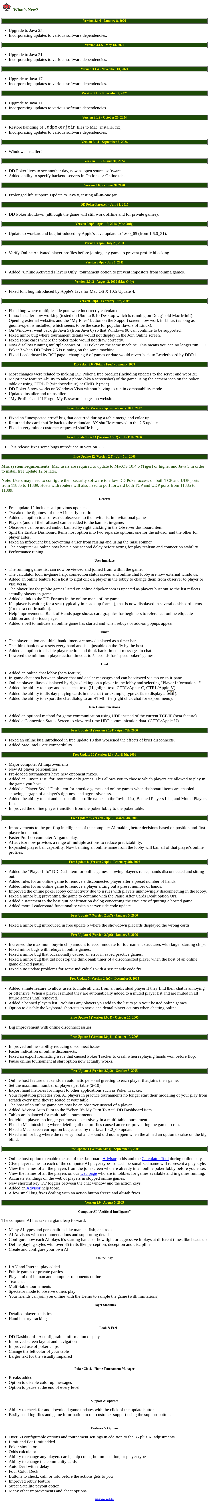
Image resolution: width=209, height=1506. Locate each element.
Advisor (109, 1159)
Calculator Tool (155, 1159)
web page (88, 1174)
